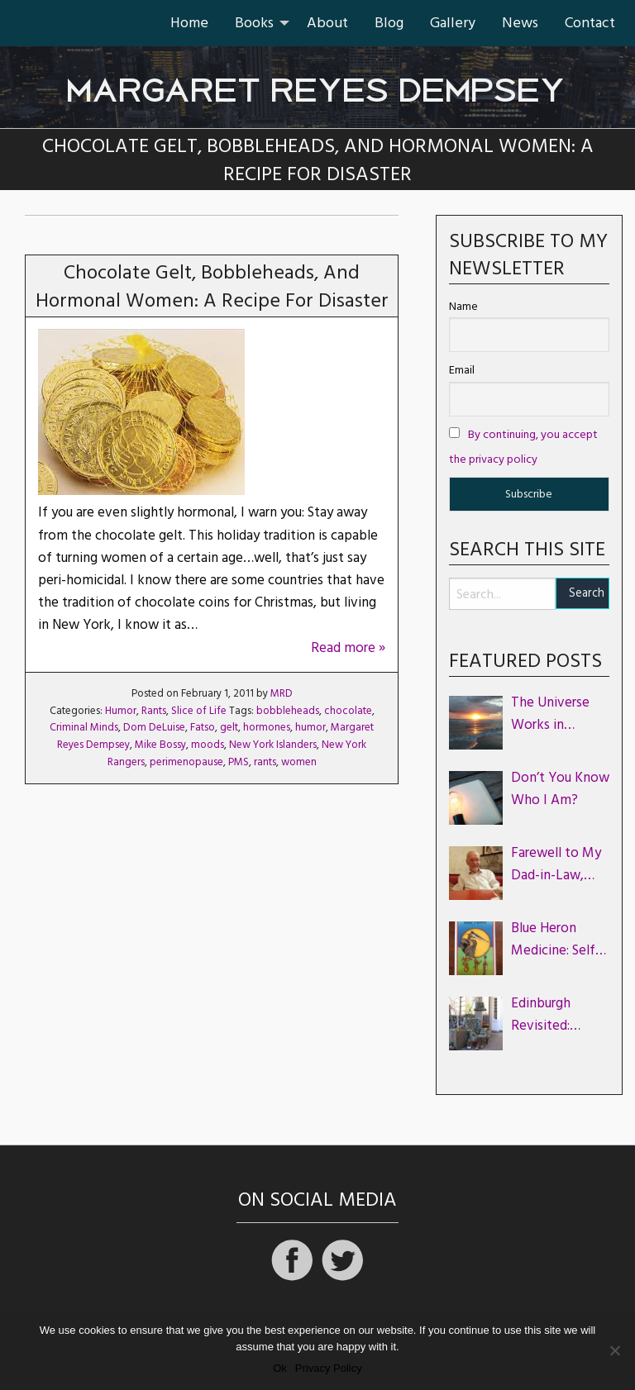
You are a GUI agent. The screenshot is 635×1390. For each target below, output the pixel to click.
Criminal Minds (84, 727)
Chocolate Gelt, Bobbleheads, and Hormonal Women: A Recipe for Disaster (212, 287)
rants (265, 762)
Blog (389, 22)
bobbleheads (287, 710)
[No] (614, 1350)
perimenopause (186, 762)
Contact (590, 22)
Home (189, 22)
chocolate (348, 710)
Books (254, 22)
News (520, 22)
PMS (238, 762)
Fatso (202, 727)
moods (207, 744)
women (299, 762)
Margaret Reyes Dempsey (317, 81)
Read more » (348, 648)
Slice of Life (199, 710)
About (327, 22)
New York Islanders (273, 744)
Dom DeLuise (154, 727)
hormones (266, 727)
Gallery (452, 22)
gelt (229, 727)
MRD (281, 693)
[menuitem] (189, 23)
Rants (153, 710)
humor (310, 727)
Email (462, 370)
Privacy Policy (328, 1368)
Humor (120, 710)
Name (463, 306)
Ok (280, 1368)
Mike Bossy (160, 744)
